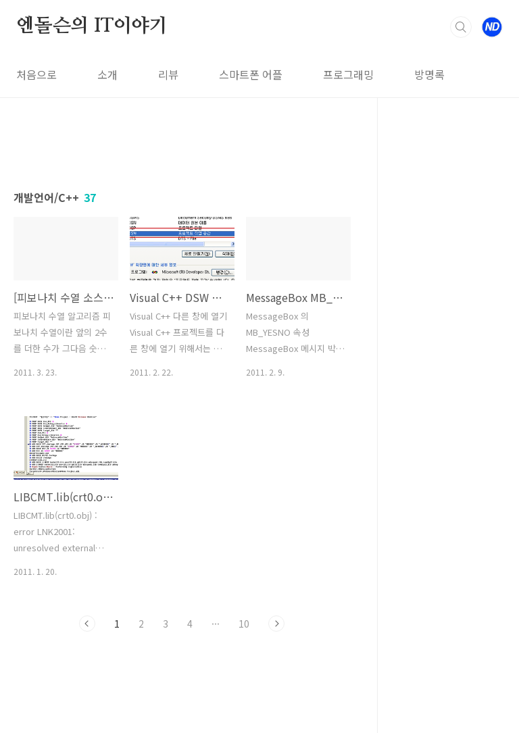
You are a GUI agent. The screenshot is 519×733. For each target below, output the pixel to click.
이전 (87, 623)
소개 (107, 74)
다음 (276, 623)
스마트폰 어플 (250, 74)
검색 (461, 27)
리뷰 (168, 74)
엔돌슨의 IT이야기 (92, 26)
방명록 (429, 74)
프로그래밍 (348, 74)
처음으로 (36, 74)
